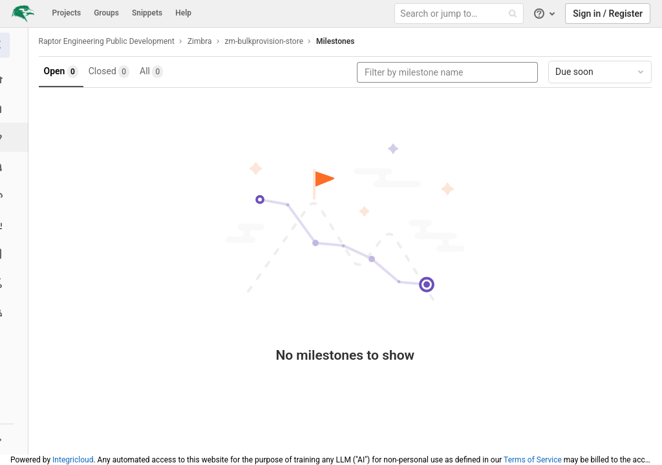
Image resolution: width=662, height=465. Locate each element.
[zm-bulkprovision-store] (16, 45)
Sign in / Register (608, 13)
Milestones (339, 41)
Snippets (147, 12)
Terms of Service (533, 459)
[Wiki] (16, 253)
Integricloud (72, 459)
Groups (106, 12)
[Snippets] (16, 282)
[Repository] (16, 108)
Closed (112, 71)
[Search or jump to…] (461, 14)
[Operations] (16, 195)
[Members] (16, 311)
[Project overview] (16, 79)
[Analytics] (16, 224)
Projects (66, 12)
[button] (16, 439)
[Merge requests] (16, 166)
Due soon (600, 72)
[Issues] (17, 137)
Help (183, 12)
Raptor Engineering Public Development (110, 41)
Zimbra (203, 41)
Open (65, 71)
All (155, 71)
